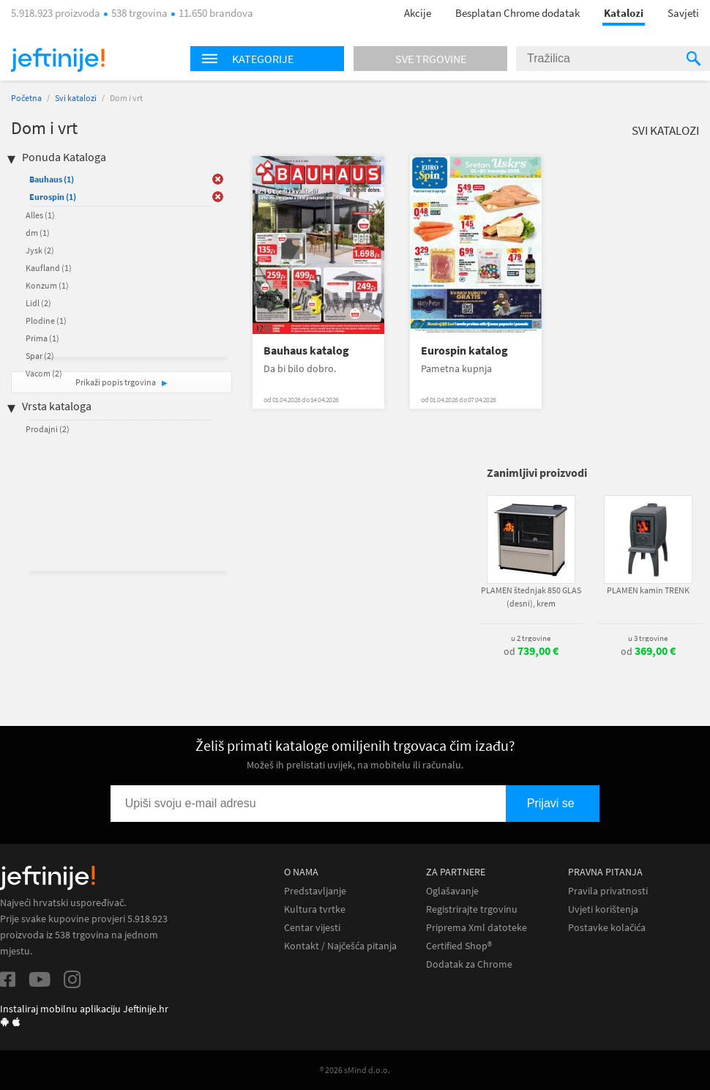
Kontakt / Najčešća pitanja (340, 946)
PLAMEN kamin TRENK (648, 590)
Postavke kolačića (607, 928)
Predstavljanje (315, 891)
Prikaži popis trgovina (116, 382)
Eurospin (52, 196)
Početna (26, 97)
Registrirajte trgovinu (471, 909)
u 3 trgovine (648, 638)
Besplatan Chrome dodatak (517, 13)
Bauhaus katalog (306, 350)
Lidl (38, 302)
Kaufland (49, 267)
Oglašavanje (452, 891)
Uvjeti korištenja (603, 909)
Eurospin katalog (464, 350)
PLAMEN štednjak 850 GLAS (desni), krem (531, 597)
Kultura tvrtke (314, 909)
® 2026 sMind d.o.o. (355, 1069)
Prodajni (48, 428)
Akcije (417, 13)
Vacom (44, 373)
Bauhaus (51, 179)
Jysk (40, 250)
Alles (40, 215)
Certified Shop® (459, 946)
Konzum (47, 285)
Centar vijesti (312, 928)
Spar (40, 355)
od (531, 651)
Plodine (46, 320)
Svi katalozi (76, 97)
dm (38, 232)
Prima (42, 338)
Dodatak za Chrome (469, 964)
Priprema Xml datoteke (476, 928)
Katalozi (623, 13)
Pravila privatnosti (608, 891)
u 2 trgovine (530, 638)
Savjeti (683, 13)
